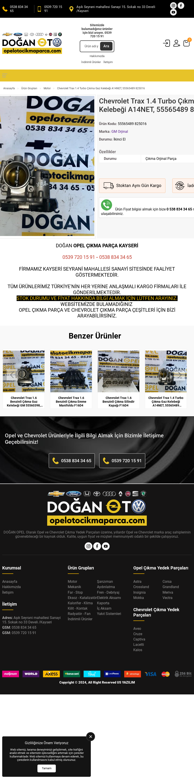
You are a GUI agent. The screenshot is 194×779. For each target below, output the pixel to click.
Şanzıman (105, 581)
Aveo (137, 628)
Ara (106, 46)
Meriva (168, 592)
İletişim (108, 62)
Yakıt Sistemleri (109, 614)
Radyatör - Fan (79, 614)
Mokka (138, 598)
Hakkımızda (97, 56)
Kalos (137, 650)
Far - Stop (75, 592)
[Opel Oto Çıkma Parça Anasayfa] (32, 43)
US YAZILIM (126, 682)
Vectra (168, 598)
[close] (90, 736)
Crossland (141, 587)
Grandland (171, 587)
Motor (47, 88)
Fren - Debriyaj (108, 592)
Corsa (167, 581)
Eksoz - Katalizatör (82, 598)
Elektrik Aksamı (109, 598)
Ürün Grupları (29, 88)
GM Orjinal (119, 131)
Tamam (46, 768)
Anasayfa (9, 88)
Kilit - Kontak (77, 608)
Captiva (139, 639)
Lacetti (138, 644)
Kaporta (103, 603)
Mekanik (74, 587)
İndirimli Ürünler (91, 62)
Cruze (137, 634)
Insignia (139, 592)
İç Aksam (104, 608)
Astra (137, 581)
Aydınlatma (106, 587)
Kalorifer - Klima (80, 603)
